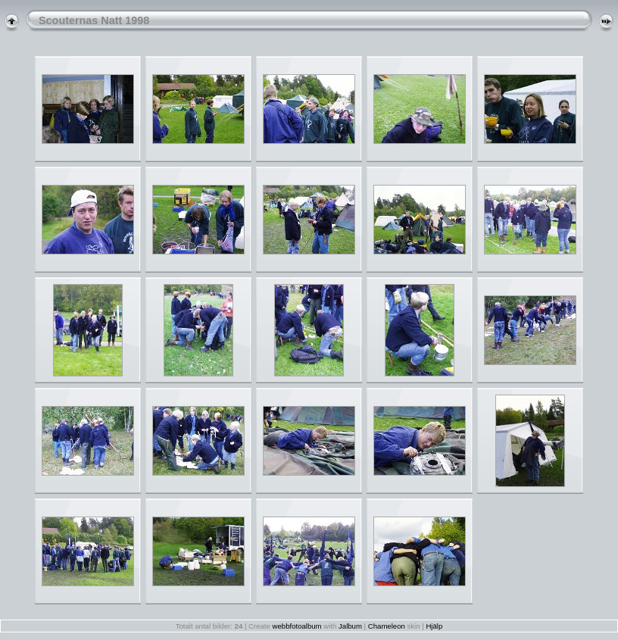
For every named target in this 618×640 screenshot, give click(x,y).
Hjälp (434, 626)
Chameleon (386, 626)
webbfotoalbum (297, 626)
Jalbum (350, 626)
